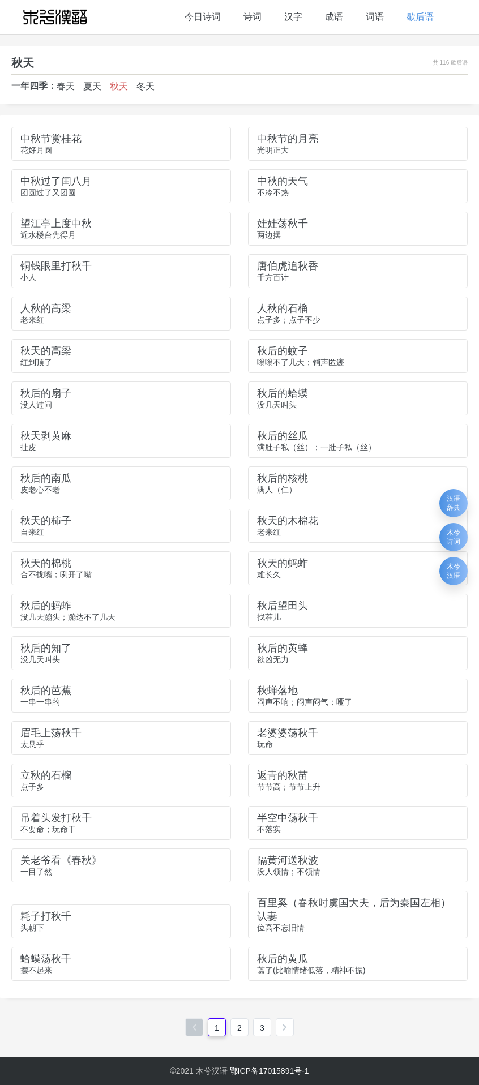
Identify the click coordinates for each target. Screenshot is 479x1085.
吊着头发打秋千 (56, 818)
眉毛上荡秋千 (51, 733)
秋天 (119, 86)
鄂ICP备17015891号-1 (269, 1070)
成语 (334, 17)
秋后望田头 (282, 605)
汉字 (293, 17)
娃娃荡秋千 (282, 223)
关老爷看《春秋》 (61, 860)
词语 (375, 17)
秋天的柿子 (45, 520)
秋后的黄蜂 (282, 648)
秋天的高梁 (45, 351)
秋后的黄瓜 (282, 958)
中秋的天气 (282, 181)
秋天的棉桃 (45, 563)
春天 (66, 86)
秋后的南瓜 (45, 478)
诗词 (252, 17)
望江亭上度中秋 (56, 223)
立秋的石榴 (45, 775)
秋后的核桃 (282, 478)
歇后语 (420, 17)
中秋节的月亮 (287, 138)
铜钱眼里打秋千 (56, 266)
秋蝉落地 (277, 690)
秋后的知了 (45, 648)
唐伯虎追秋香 (287, 266)
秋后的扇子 (45, 393)
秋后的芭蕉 (45, 690)
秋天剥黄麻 (45, 435)
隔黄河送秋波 (287, 860)
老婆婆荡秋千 (287, 733)
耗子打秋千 (45, 916)
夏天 (92, 86)
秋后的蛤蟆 (282, 393)
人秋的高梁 (45, 308)
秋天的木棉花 (287, 520)
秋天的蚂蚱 (282, 563)
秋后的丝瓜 (282, 435)
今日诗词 (203, 17)
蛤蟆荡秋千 (45, 958)
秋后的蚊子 (282, 351)
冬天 (145, 86)
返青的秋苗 (282, 775)
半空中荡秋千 (287, 818)
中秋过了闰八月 (56, 181)
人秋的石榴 (282, 308)
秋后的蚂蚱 (45, 605)
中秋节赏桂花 (51, 138)
